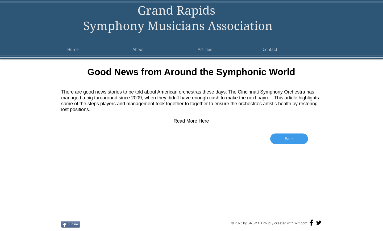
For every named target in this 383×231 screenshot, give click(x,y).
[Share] (70, 224)
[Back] (289, 138)
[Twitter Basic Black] (319, 223)
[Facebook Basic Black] (311, 223)
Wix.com (300, 223)
